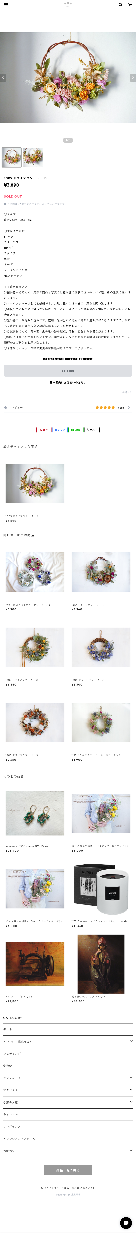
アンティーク (12, 1078)
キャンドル (10, 1114)
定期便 (7, 1066)
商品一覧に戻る (68, 1170)
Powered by (68, 1194)
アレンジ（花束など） (18, 1041)
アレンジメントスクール (19, 1139)
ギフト (7, 1029)
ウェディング (12, 1054)
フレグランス (12, 1127)
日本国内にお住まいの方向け (68, 382)
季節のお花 (10, 1102)
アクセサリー (12, 1090)
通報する (127, 392)
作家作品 (9, 1151)
